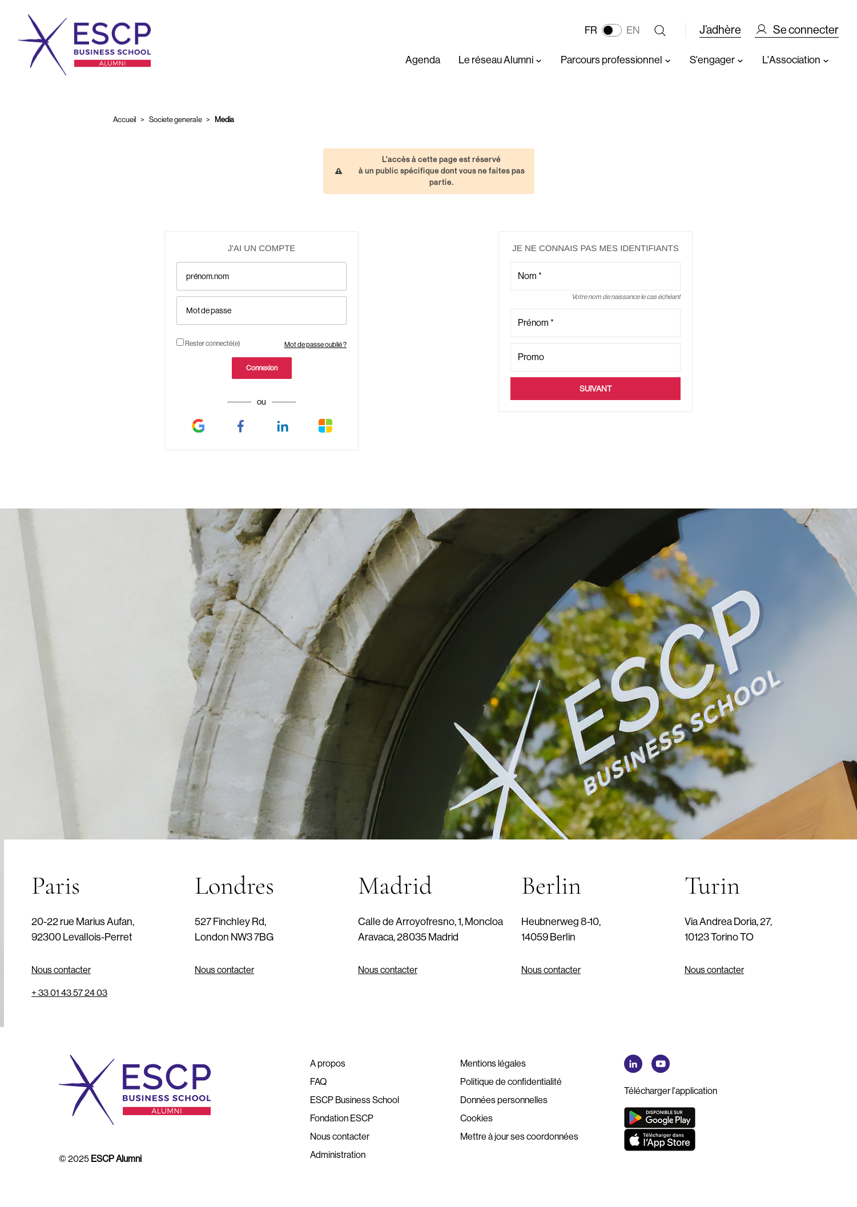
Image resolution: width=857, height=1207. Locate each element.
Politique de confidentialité (511, 1081)
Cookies (476, 1118)
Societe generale (175, 119)
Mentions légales (493, 1063)
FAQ (318, 1081)
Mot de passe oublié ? (315, 345)
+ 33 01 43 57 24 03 (69, 992)
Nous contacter (61, 969)
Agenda (422, 60)
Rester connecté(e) (208, 343)
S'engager (717, 60)
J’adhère (720, 30)
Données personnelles (504, 1100)
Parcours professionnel (616, 60)
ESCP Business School (354, 1100)
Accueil (124, 119)
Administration (337, 1154)
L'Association (796, 60)
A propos (327, 1063)
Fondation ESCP (341, 1118)
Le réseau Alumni (500, 60)
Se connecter (797, 30)
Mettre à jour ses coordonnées (519, 1136)
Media (224, 119)
